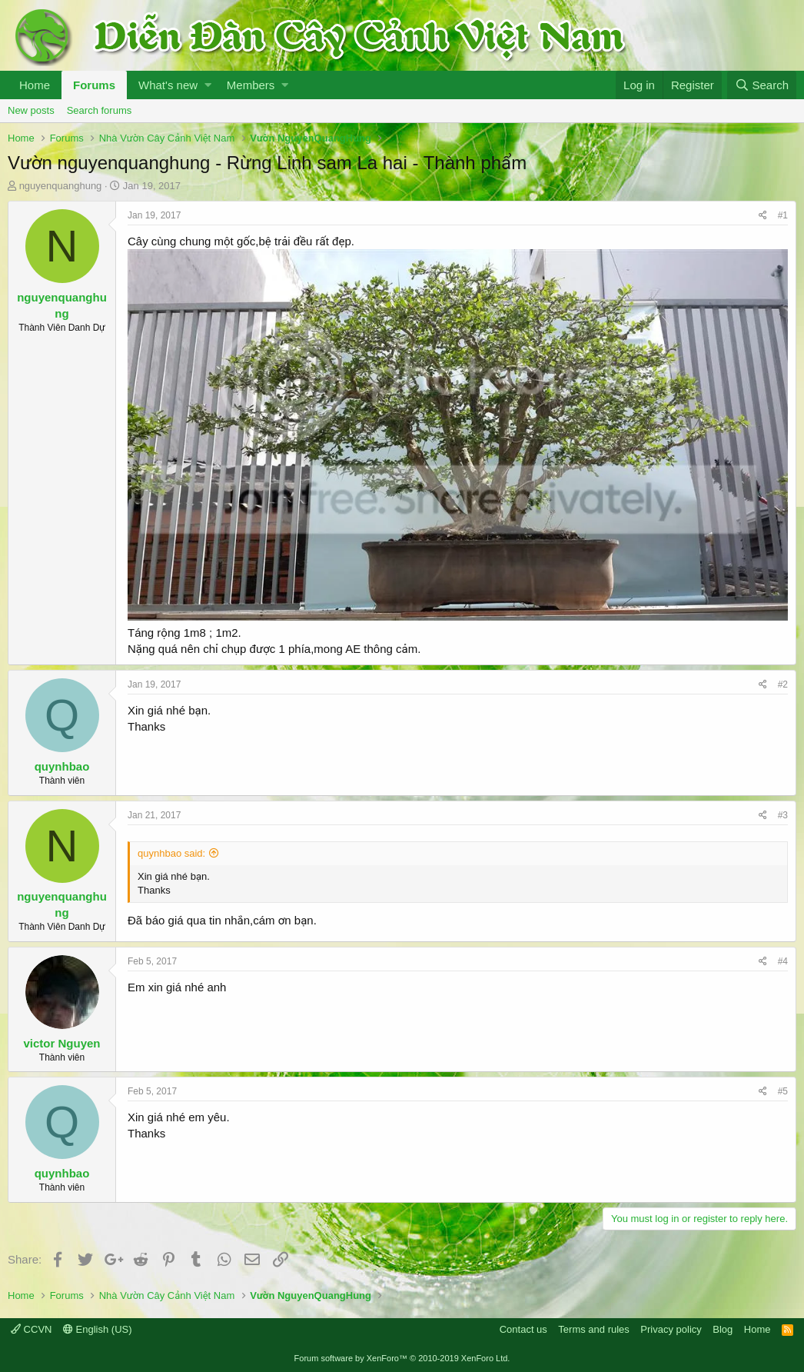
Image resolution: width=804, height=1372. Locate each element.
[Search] (761, 85)
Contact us (523, 1329)
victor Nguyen (61, 1043)
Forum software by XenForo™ (402, 1358)
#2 (783, 684)
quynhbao (62, 766)
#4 (783, 961)
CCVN (31, 1329)
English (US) (97, 1329)
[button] (208, 85)
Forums (94, 85)
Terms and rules (593, 1329)
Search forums (99, 110)
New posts (31, 110)
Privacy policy (670, 1329)
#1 (783, 215)
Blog (723, 1329)
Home (34, 85)
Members (251, 85)
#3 (783, 815)
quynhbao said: (171, 853)
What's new (168, 85)
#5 (783, 1091)
